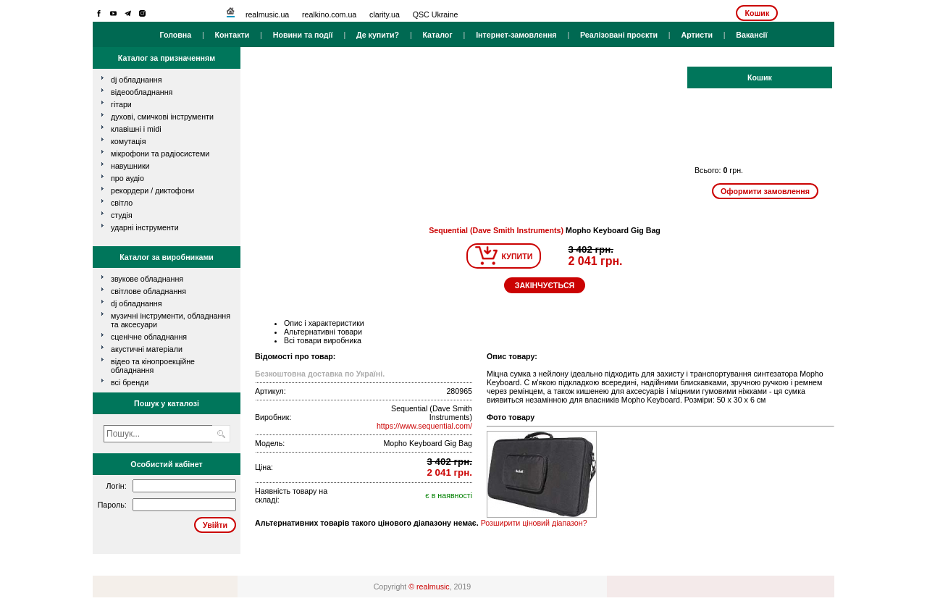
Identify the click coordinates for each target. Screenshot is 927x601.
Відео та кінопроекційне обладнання (153, 365)
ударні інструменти (145, 227)
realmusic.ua (267, 14)
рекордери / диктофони (152, 190)
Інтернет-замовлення (516, 34)
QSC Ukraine (435, 14)
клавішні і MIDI (136, 129)
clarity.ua (384, 14)
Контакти (232, 34)
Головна (175, 34)
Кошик (756, 13)
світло (122, 202)
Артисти (697, 34)
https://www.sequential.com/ (424, 425)
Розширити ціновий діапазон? (534, 522)
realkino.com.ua (329, 14)
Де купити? (377, 34)
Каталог (437, 34)
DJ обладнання (136, 303)
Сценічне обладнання (149, 336)
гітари (121, 104)
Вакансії (751, 34)
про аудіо (127, 178)
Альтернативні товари (323, 331)
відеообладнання (141, 92)
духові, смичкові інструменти (162, 116)
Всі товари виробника (322, 340)
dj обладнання (136, 79)
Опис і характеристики (324, 323)
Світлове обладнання (148, 291)
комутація (128, 141)
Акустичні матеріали (147, 349)
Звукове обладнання (147, 278)
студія (122, 215)
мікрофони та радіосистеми (160, 153)
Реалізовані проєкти (619, 34)
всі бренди (129, 382)
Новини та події (303, 34)
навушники (130, 165)
